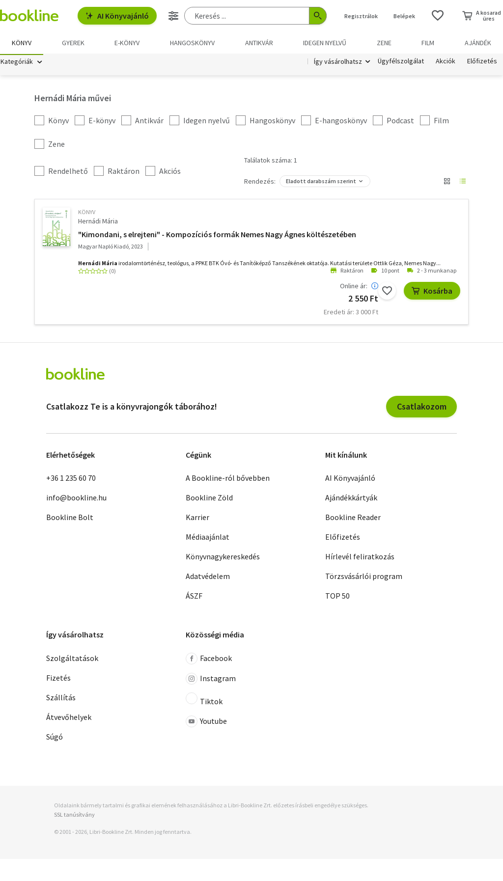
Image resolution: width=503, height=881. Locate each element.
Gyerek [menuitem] (73, 42)
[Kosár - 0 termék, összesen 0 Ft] (481, 16)
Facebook (209, 660)
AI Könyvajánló (117, 16)
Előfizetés (482, 63)
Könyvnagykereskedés (223, 558)
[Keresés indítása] (318, 16)
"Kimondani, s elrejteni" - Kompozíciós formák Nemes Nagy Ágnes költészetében (217, 235)
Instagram (211, 680)
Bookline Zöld (209, 499)
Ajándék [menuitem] (478, 42)
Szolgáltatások (72, 659)
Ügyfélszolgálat (401, 63)
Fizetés (58, 679)
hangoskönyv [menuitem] (192, 42)
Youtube (206, 723)
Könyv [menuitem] (21, 42)
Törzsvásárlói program (363, 577)
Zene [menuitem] (384, 42)
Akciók (445, 63)
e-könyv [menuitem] (127, 42)
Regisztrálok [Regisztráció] (361, 16)
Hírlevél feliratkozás (359, 558)
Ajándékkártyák (351, 499)
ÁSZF (194, 597)
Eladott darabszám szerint (321, 182)
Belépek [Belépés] (404, 16)
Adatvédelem (208, 577)
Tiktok (204, 701)
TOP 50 (337, 597)
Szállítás (61, 699)
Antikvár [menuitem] (259, 42)
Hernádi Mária (98, 222)
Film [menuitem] (427, 42)
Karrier (197, 518)
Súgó (54, 738)
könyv (86, 213)
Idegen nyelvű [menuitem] (324, 42)
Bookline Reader (353, 518)
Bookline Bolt (69, 518)
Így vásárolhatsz (338, 62)
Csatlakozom (422, 407)
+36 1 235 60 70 (71, 479)
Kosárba (432, 292)
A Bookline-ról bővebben (228, 479)
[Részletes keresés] (173, 16)
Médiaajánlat (207, 538)
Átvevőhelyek (68, 718)
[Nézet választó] (447, 183)
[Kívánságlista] (437, 16)
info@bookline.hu (76, 499)
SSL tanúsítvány (74, 816)
